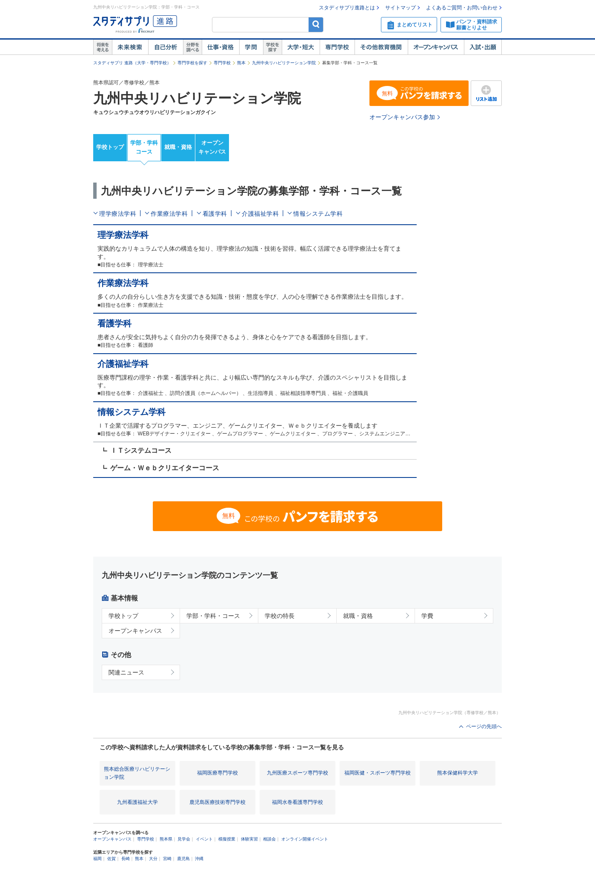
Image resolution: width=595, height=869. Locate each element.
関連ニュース (126, 672)
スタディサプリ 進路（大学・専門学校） (132, 62)
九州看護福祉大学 (137, 802)
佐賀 (111, 858)
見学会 (183, 839)
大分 (153, 858)
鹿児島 (183, 858)
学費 (427, 615)
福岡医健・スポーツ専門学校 (377, 773)
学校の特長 (280, 615)
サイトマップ (400, 8)
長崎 (125, 858)
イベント (204, 839)
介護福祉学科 (260, 213)
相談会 (269, 839)
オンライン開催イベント (304, 839)
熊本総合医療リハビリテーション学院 (137, 773)
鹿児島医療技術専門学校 (217, 802)
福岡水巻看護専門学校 (297, 802)
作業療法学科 (169, 213)
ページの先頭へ (484, 726)
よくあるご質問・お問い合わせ (462, 8)
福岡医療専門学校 (217, 773)
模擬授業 (226, 839)
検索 (316, 24)
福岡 (97, 858)
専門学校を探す (192, 62)
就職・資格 (178, 147)
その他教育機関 (381, 47)
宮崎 (167, 858)
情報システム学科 (318, 213)
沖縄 (199, 858)
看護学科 (215, 213)
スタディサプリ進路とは (347, 8)
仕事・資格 (220, 47)
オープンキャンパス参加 (402, 117)
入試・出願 (483, 47)
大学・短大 (301, 47)
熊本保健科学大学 (457, 773)
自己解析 (165, 47)
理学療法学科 (117, 213)
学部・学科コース (144, 147)
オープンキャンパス (436, 47)
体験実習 (249, 839)
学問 (251, 47)
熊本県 (166, 839)
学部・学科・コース (213, 615)
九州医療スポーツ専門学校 (297, 773)
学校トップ (110, 147)
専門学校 (337, 47)
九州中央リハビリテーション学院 (284, 62)
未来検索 (130, 47)
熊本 (241, 62)
